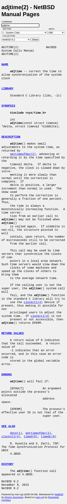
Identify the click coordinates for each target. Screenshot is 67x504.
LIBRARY (7, 89)
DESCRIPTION (10, 137)
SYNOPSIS (8, 106)
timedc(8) (48, 437)
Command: (8, 22)
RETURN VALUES (12, 333)
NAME (4, 65)
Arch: (53, 29)
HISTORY (7, 464)
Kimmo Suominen (14, 497)
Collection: (9, 36)
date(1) (16, 433)
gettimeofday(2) (23, 154)
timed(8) (31, 437)
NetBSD (59, 494)
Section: (8, 29)
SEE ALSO (8, 426)
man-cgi (39, 497)
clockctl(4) (33, 302)
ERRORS (6, 375)
